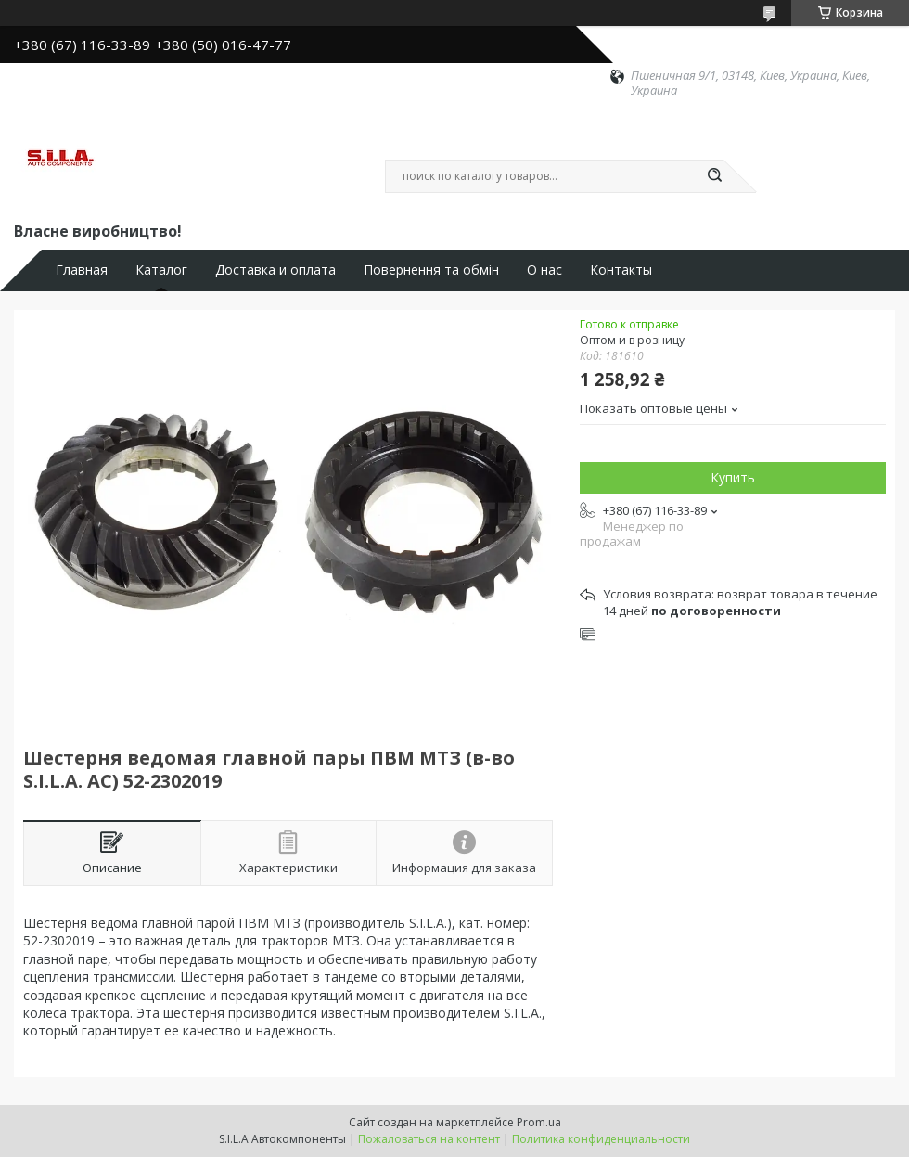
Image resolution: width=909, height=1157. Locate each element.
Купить (733, 477)
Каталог (161, 270)
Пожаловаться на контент (429, 1139)
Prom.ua (539, 1122)
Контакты (621, 270)
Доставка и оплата (275, 270)
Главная (82, 270)
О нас (544, 270)
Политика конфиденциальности (601, 1139)
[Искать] (714, 176)
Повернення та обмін (431, 270)
